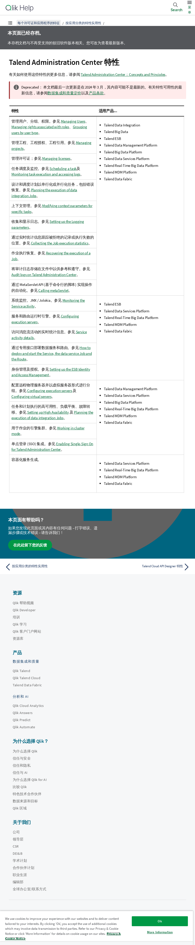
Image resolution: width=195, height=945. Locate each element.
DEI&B (17, 853)
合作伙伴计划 (23, 867)
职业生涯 (20, 875)
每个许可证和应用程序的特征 (39, 23)
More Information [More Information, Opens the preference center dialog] (160, 932)
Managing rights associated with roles (40, 126)
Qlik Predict (21, 720)
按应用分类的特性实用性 (83, 23)
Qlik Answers (22, 712)
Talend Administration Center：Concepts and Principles (123, 74)
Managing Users (73, 121)
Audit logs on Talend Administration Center (43, 274)
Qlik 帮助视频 (23, 603)
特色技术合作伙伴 (27, 794)
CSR (16, 846)
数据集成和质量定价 (64, 93)
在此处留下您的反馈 (30, 545)
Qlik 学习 (20, 624)
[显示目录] (10, 23)
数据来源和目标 (25, 801)
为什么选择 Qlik (25, 751)
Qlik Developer (24, 610)
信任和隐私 (22, 765)
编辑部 (18, 882)
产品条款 (96, 93)
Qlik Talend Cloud (26, 678)
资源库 (18, 638)
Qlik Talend (21, 670)
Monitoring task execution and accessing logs (45, 174)
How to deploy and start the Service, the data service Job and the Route (51, 353)
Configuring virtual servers (31, 396)
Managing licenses (56, 158)
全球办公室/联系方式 (29, 889)
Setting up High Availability (48, 412)
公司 (16, 832)
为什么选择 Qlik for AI (30, 779)
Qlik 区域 (20, 808)
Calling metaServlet (53, 290)
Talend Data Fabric (27, 685)
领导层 (18, 839)
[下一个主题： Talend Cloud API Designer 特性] (145, 567)
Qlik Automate (24, 727)
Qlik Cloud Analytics (28, 705)
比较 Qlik (20, 786)
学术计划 (20, 860)
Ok (160, 921)
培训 (16, 617)
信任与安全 (22, 758)
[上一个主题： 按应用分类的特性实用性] (50, 567)
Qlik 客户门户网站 (27, 631)
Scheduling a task (63, 168)
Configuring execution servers (49, 390)
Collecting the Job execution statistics (59, 243)
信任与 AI (20, 772)
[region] (96, 928)
